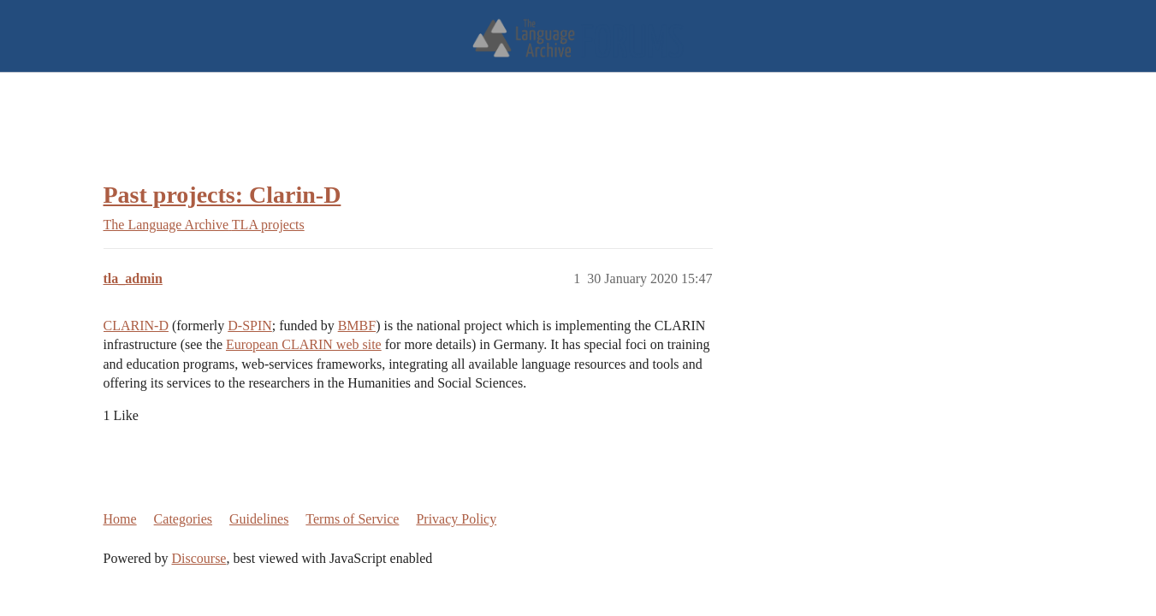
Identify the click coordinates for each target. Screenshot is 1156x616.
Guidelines (258, 519)
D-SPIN (250, 325)
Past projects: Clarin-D (222, 194)
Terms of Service (352, 519)
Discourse (198, 558)
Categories (183, 519)
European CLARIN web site (304, 344)
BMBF (357, 325)
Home (120, 519)
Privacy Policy (456, 519)
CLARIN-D (136, 325)
